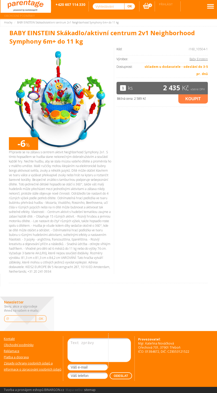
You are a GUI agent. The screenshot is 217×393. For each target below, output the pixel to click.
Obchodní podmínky (19, 16)
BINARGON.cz (54, 390)
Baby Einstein (199, 59)
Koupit (193, 99)
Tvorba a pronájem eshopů (24, 390)
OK (41, 319)
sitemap (90, 390)
